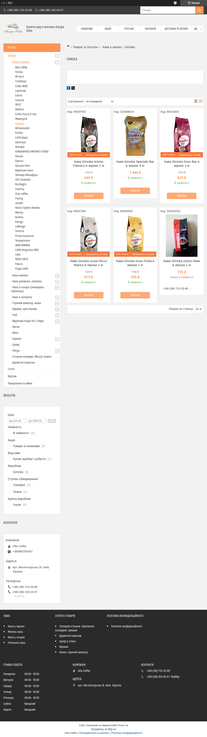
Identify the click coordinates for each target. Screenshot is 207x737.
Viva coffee (21, 194)
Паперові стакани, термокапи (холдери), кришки (74, 628)
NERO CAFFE (21, 259)
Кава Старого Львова (27, 208)
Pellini (19, 264)
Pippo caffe (21, 268)
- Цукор (15, 344)
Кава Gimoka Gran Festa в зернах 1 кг (135, 263)
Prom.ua (123, 725)
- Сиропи (16, 339)
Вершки (63, 647)
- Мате (14, 333)
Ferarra (19, 231)
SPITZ (18, 105)
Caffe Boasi (21, 137)
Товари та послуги (85, 47)
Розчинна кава (16, 643)
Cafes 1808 (21, 86)
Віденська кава (24, 170)
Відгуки (12, 376)
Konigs (19, 222)
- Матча (15, 327)
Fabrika (19, 189)
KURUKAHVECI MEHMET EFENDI (31, 151)
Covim (18, 95)
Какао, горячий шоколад (73, 652)
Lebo (17, 254)
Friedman (20, 81)
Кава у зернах (16, 626)
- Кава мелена (19, 275)
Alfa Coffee (21, 67)
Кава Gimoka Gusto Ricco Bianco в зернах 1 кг (88, 263)
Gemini (19, 161)
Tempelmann (22, 240)
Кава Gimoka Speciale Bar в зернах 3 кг (135, 164)
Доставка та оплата (176, 29)
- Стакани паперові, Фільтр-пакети (31, 356)
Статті (11, 369)
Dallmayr (20, 142)
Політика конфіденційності (126, 626)
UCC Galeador (23, 179)
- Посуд (15, 350)
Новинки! (87, 29)
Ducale (19, 156)
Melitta (19, 212)
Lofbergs (20, 226)
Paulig (19, 198)
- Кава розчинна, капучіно (26, 281)
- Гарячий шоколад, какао (26, 303)
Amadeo (19, 147)
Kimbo (19, 133)
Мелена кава (15, 632)
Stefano (19, 109)
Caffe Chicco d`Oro (25, 114)
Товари (12, 55)
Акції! (108, 29)
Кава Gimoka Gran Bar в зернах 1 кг (181, 164)
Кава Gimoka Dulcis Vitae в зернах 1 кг (181, 263)
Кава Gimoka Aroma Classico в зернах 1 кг (88, 164)
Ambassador (22, 128)
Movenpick (21, 119)
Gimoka (19, 123)
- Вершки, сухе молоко (24, 309)
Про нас (129, 29)
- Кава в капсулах (21, 297)
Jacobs (19, 203)
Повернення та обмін (20, 383)
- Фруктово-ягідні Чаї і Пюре (27, 321)
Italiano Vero (22, 166)
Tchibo (19, 72)
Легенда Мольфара (26, 175)
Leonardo (20, 91)
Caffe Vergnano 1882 (27, 250)
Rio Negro (20, 184)
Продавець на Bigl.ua (103, 729)
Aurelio (19, 217)
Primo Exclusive (24, 236)
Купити (88, 196)
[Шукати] (199, 10)
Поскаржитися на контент (94, 733)
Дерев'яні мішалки (70, 636)
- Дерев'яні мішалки (22, 362)
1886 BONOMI (22, 245)
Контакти (150, 29)
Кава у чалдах (16, 637)
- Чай (14, 315)
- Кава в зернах (111, 47)
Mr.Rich (19, 76)
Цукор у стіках (67, 641)
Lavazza (19, 100)
